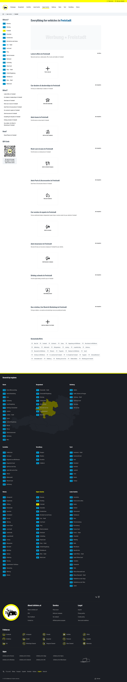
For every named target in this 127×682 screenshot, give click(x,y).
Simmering (7, 568)
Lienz (73, 474)
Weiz (6, 440)
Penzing (7, 561)
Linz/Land (7, 48)
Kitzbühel (74, 463)
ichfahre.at (8, 678)
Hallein (73, 390)
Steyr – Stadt (8, 70)
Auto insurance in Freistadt (10, 113)
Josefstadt (7, 529)
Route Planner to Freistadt (10, 135)
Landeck (74, 470)
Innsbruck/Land (75, 456)
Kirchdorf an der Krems (10, 41)
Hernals (6, 519)
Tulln (73, 568)
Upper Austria (9, 14)
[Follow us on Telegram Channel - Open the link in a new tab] (52, 643)
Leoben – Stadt (8, 415)
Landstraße (7, 533)
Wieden (6, 575)
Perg (6, 52)
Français (18, 671)
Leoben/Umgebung (9, 422)
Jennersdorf (41, 401)
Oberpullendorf (42, 411)
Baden (73, 504)
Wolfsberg (7, 484)
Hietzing (7, 522)
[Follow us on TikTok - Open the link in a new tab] (92, 634)
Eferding (7, 27)
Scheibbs (74, 561)
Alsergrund (7, 497)
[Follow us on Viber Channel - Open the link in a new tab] (72, 643)
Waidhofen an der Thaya (77, 579)
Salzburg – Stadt (76, 397)
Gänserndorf (75, 511)
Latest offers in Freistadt (9, 94)
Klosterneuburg (75, 522)
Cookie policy (81, 617)
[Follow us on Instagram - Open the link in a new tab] (32, 634)
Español (24, 671)
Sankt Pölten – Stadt (77, 554)
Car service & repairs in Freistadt (12, 110)
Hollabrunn (74, 515)
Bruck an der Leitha (76, 501)
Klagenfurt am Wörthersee (11, 460)
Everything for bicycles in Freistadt (12, 117)
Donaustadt (7, 508)
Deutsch (45, 671)
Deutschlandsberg (9, 394)
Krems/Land (75, 529)
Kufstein (74, 467)
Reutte (73, 477)
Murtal (6, 426)
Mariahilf (7, 547)
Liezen (6, 418)
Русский (8, 671)
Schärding (7, 63)
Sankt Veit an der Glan (10, 470)
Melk (73, 543)
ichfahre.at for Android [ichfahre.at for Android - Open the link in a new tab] (25, 660)
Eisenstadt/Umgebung (43, 394)
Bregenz (40, 453)
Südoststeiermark (9, 433)
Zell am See (74, 408)
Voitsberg (7, 436)
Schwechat (74, 565)
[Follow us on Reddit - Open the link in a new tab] (32, 639)
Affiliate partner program (59, 620)
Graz (6, 397)
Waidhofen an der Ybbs (77, 582)
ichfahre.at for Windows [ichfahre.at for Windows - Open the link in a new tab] (8, 660)
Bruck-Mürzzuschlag (10, 390)
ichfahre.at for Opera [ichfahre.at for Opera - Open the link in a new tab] (58, 656)
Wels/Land (7, 84)
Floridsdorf (7, 515)
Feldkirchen (7, 453)
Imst (73, 460)
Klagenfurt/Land (9, 463)
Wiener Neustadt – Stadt (78, 575)
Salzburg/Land (75, 401)
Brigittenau (7, 501)
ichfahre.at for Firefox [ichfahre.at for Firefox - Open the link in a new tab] (24, 656)
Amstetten (74, 497)
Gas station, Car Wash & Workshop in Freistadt (10, 124)
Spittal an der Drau (9, 467)
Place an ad (55, 610)
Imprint (80, 610)
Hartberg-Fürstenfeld (10, 408)
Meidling (7, 550)
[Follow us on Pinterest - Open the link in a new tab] (72, 639)
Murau (6, 429)
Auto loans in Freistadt (9, 100)
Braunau (7, 24)
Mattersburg (41, 404)
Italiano (34, 671)
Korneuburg (75, 526)
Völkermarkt (8, 477)
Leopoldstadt (8, 536)
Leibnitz (7, 411)
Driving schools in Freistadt (10, 120)
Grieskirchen (8, 38)
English (39, 671)
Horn (73, 519)
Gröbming (7, 401)
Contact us (30, 620)
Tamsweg (74, 404)
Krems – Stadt (75, 533)
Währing (7, 572)
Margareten (7, 543)
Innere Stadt (8, 526)
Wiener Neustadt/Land (77, 572)
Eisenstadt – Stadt (42, 390)
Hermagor (7, 456)
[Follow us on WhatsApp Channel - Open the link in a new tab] (32, 643)
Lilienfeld (74, 536)
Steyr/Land (7, 66)
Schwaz (73, 481)
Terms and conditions (83, 620)
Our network (56, 617)
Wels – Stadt (8, 80)
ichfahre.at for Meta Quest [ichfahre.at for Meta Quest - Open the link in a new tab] (59, 660)
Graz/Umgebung (9, 404)
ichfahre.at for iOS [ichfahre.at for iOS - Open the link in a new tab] (40, 660)
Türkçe (13, 671)
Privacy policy (81, 613)
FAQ (29, 613)
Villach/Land (8, 481)
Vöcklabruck (7, 77)
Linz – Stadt (7, 45)
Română (29, 671)
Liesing (6, 540)
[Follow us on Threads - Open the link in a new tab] (52, 634)
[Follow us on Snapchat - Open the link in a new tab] (52, 639)
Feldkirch (40, 463)
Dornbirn (40, 460)
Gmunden (7, 34)
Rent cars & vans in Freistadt (11, 104)
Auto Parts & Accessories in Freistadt (13, 107)
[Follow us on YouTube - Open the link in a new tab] (72, 634)
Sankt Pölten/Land (76, 558)
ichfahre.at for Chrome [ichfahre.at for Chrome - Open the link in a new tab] (8, 656)
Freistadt (7, 31)
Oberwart (40, 415)
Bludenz (40, 456)
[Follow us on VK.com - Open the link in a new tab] (12, 643)
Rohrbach (7, 59)
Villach (6, 474)
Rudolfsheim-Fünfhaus (10, 565)
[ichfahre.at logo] (5, 7)
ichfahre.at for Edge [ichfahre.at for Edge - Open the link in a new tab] (41, 656)
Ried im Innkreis (8, 56)
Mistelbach (74, 547)
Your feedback (31, 617)
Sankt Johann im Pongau (78, 394)
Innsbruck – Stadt (76, 453)
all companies (98, 85)
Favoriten (7, 511)
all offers (99, 53)
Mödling (74, 540)
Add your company (57, 613)
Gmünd (73, 508)
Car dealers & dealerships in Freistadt (13, 97)
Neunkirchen (75, 550)
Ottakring (7, 558)
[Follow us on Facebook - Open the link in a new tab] (12, 634)
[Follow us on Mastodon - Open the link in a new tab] (92, 643)
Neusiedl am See (42, 408)
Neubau (6, 554)
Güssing (40, 397)
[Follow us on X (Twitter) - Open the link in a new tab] (12, 639)
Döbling (7, 504)
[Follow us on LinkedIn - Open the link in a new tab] (92, 639)
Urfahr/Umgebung (9, 73)
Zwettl (73, 586)
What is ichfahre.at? (33, 610)
